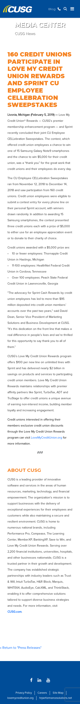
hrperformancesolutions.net (55, 698)
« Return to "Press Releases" (20, 648)
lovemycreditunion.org (20, 698)
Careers (42, 693)
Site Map (58, 693)
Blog (51, 9)
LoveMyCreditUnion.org (46, 437)
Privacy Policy (24, 693)
